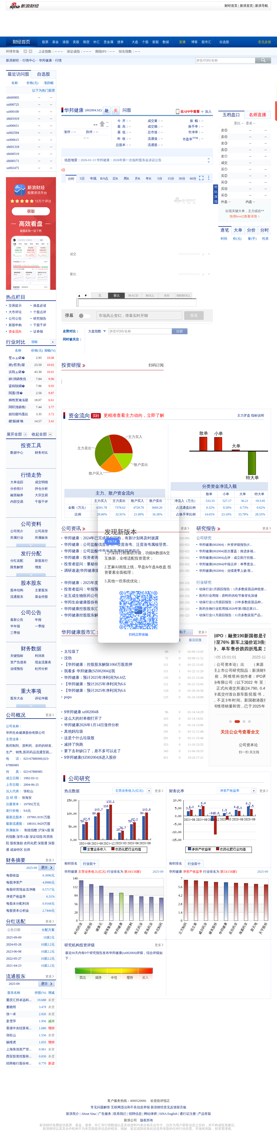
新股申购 (15, 325)
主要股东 (41, 590)
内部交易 (16, 502)
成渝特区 (16, 850)
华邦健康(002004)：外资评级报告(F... (225, 545)
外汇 (96, 42)
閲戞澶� (16, 393)
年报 (38, 620)
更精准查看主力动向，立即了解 (134, 415)
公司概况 (15, 715)
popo (68, 697)
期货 (86, 42)
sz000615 (12, 140)
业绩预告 (16, 669)
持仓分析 (41, 489)
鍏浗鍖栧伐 (17, 379)
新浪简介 (72, 1114)
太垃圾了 (71, 652)
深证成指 (73, 51)
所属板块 (41, 538)
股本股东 (31, 583)
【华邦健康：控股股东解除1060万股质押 (98, 665)
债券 (120, 42)
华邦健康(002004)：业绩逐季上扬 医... (226, 571)
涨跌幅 (49, 83)
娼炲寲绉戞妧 (18, 414)
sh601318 (12, 147)
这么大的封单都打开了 (83, 718)
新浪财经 (12, 60)
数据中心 (16, 452)
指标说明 (257, 415)
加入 (208, 111)
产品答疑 (204, 1114)
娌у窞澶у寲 (17, 365)
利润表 (40, 656)
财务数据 (31, 648)
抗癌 (27, 850)
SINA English (168, 1114)
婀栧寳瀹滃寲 (18, 400)
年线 (93, 178)
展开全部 (14, 434)
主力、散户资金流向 (114, 493)
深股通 (42, 843)
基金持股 (41, 597)
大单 (238, 230)
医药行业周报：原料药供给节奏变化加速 (228, 596)
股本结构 (16, 590)
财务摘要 (15, 860)
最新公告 (16, 620)
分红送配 (16, 561)
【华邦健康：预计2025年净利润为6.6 (95, 684)
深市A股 (23, 837)
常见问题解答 (100, 1107)
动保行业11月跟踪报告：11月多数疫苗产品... (231, 615)
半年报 (15, 626)
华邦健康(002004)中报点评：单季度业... (227, 564)
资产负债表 (18, 662)
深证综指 (35, 837)
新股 (155, 42)
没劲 (68, 658)
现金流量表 (43, 662)
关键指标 (16, 656)
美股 (76, 42)
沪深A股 (44, 830)
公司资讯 (71, 528)
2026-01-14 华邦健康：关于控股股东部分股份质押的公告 (121, 160)
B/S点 (104, 178)
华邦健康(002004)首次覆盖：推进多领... (227, 551)
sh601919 (12, 119)
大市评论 (15, 312)
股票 (45, 42)
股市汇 (206, 42)
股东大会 (16, 698)
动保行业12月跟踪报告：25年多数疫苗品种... (231, 602)
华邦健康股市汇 (78, 632)
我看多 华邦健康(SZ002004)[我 (89, 671)
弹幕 (69, 315)
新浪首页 (246, 6)
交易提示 (15, 305)
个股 (145, 42)
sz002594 (12, 133)
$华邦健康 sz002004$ (81, 712)
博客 (194, 42)
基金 (55, 42)
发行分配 (31, 553)
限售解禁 (16, 567)
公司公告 (15, 318)
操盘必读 (39, 305)
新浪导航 (261, 6)
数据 (166, 42)
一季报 (40, 626)
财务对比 (41, 452)
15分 (171, 178)
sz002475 (12, 168)
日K (115, 178)
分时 (71, 179)
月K (137, 178)
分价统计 (16, 489)
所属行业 (16, 538)
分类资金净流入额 (219, 486)
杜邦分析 (41, 669)
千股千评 (39, 325)
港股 (65, 42)
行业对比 (15, 342)
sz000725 (12, 104)
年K (148, 178)
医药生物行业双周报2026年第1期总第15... (228, 609)
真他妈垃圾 (73, 731)
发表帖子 (179, 632)
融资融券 (16, 495)
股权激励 (16, 843)
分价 (251, 230)
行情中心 (28, 60)
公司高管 (41, 531)
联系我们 (119, 1114)
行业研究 (204, 582)
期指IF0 (100, 51)
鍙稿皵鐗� (17, 386)
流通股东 (16, 597)
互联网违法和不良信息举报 (130, 1107)
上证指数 (44, 51)
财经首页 (231, 6)
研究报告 (206, 528)
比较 (179, 331)
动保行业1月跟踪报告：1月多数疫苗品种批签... (232, 589)
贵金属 (108, 42)
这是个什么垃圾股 (79, 738)
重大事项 (31, 691)
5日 (82, 178)
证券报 (38, 331)
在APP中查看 (190, 111)
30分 (182, 178)
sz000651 (12, 126)
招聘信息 (135, 1114)
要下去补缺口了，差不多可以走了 (92, 751)
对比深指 (215, 194)
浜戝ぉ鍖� (17, 372)
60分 (193, 178)
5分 (159, 178)
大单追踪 (16, 482)
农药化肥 (30, 843)
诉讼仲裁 (41, 698)
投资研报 (71, 365)
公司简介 (16, 531)
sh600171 (12, 161)
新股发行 (41, 561)
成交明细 (41, 482)
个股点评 (39, 312)
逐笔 (224, 230)
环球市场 (12, 51)
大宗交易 (41, 495)
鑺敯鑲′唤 (16, 421)
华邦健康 (45, 60)
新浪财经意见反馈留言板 (168, 1107)
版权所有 (146, 1120)
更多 (184, 528)
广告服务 (104, 1114)
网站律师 (150, 1114)
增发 (38, 567)
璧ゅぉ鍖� (17, 358)
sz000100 (12, 111)
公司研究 (204, 538)
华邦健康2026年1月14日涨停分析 (91, 725)
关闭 (171, 509)
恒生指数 (125, 51)
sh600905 (12, 97)
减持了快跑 (73, 744)
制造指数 (30, 830)
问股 (127, 110)
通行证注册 (188, 1114)
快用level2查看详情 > (245, 216)
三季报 (15, 633)
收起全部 (39, 434)
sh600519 (12, 154)
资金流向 (79, 415)
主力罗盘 (243, 415)
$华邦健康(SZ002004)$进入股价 (90, 757)
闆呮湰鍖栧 (17, 407)
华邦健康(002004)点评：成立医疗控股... (227, 558)
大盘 (135, 42)
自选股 (224, 42)
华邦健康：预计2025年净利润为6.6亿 (95, 678)
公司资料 (31, 524)
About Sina (88, 1114)
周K (126, 178)
